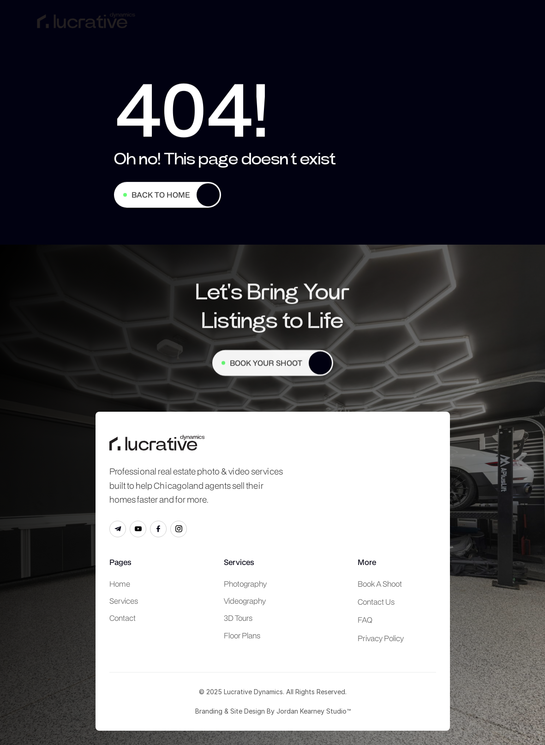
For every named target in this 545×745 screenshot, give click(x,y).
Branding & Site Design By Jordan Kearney (259, 711)
